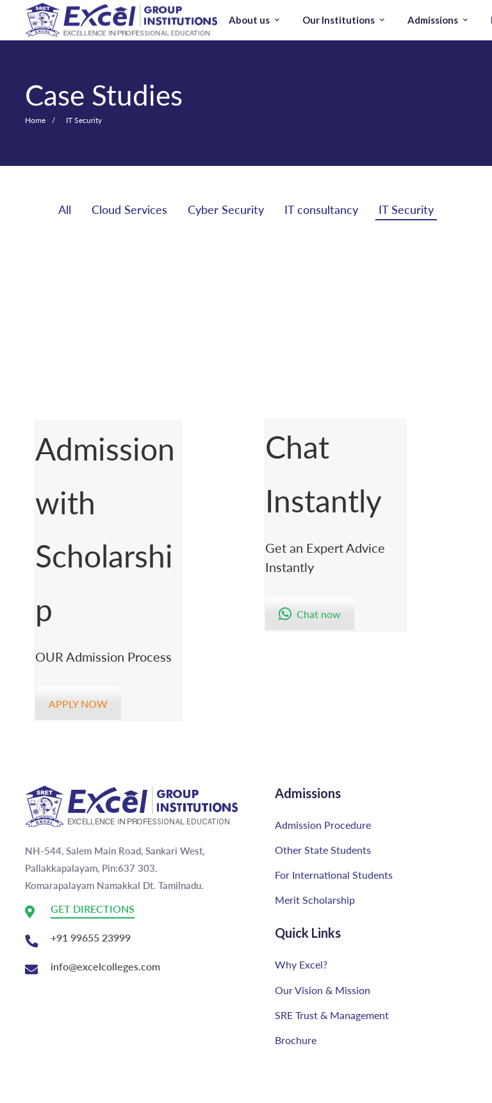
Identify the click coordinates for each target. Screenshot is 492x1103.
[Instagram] (46, 1090)
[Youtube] (22, 1090)
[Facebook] (66, 1090)
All (64, 209)
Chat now (310, 614)
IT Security (406, 209)
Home (35, 120)
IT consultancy (321, 209)
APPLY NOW (78, 703)
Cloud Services (129, 209)
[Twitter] (87, 1090)
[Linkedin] (109, 1090)
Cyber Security (226, 209)
